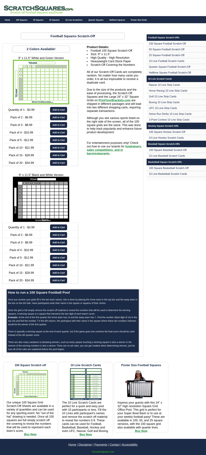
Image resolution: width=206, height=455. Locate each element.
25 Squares (54, 20)
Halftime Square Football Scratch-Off (170, 72)
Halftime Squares (117, 20)
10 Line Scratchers (74, 20)
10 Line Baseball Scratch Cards (167, 155)
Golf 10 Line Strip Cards (163, 96)
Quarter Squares (95, 20)
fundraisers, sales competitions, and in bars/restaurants (114, 150)
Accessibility (130, 444)
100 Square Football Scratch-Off (167, 43)
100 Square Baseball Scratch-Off (168, 150)
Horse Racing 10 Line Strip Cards (168, 90)
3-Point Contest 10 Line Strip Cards (169, 119)
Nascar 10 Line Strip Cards (164, 85)
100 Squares (21, 20)
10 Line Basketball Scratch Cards (168, 174)
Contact (115, 444)
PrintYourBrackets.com (114, 100)
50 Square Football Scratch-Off (166, 49)
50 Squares (38, 20)
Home (7, 20)
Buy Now (30, 434)
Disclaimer (85, 444)
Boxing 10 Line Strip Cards (164, 102)
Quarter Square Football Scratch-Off (169, 66)
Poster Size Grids (139, 20)
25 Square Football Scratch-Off (166, 55)
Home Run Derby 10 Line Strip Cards (170, 114)
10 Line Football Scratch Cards (166, 61)
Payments (100, 444)
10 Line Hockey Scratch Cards (166, 137)
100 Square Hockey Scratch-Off (167, 132)
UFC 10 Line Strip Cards (163, 108)
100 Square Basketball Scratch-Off (169, 168)
